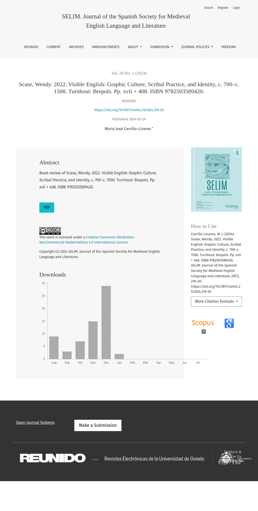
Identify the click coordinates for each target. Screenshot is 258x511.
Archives (76, 47)
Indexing (228, 47)
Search (208, 7)
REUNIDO (31, 47)
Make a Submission (98, 425)
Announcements (106, 47)
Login (236, 7)
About (133, 47)
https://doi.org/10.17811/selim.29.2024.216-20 (129, 110)
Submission (160, 47)
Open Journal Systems (35, 422)
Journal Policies (195, 47)
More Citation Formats (215, 301)
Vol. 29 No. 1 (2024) (128, 73)
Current (54, 47)
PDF (46, 207)
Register (223, 7)
